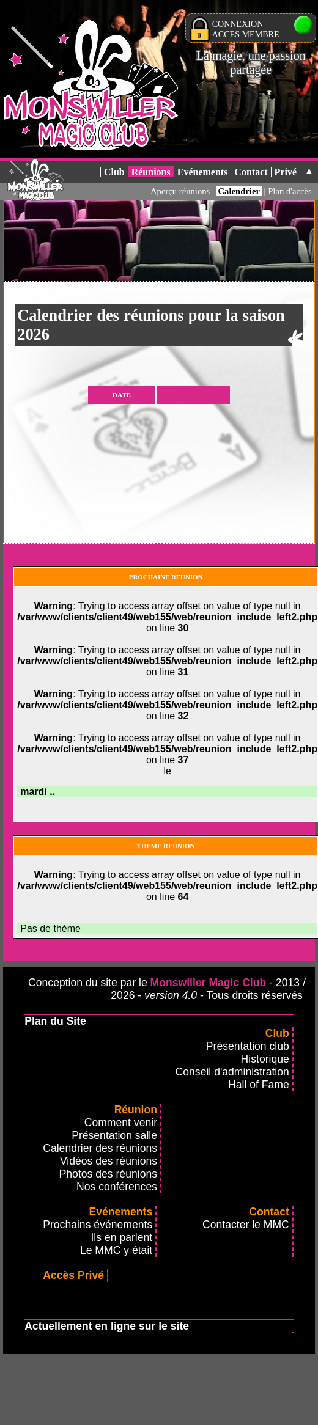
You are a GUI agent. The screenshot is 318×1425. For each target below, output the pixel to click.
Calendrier (239, 191)
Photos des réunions (108, 1174)
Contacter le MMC (245, 1224)
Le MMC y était (116, 1250)
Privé (286, 172)
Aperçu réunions (180, 191)
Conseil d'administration (232, 1072)
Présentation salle (114, 1135)
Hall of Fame (258, 1085)
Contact (250, 172)
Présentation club (247, 1046)
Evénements (202, 172)
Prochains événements (97, 1224)
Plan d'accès (289, 191)
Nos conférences (116, 1187)
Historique (265, 1059)
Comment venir (120, 1122)
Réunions (151, 172)
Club (114, 172)
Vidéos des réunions (108, 1161)
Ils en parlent (121, 1237)
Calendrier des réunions (100, 1148)
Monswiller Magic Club (208, 982)
